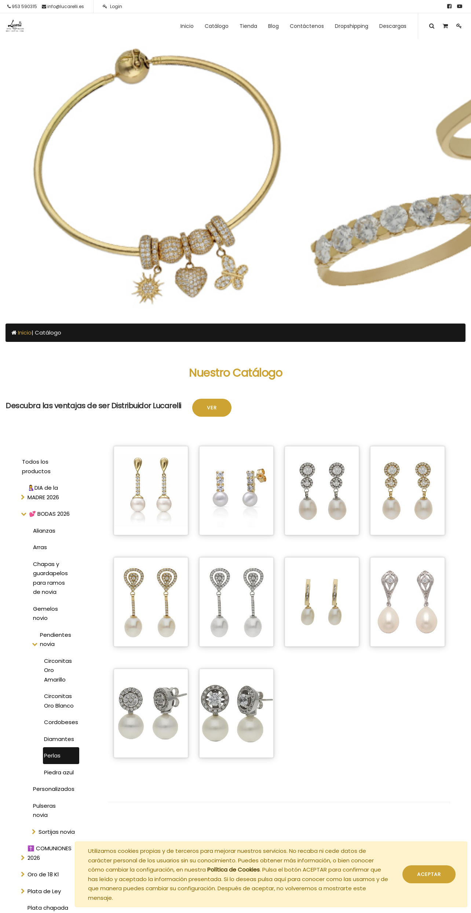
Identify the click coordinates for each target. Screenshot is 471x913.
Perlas (52, 755)
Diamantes (59, 739)
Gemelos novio (45, 613)
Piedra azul (59, 772)
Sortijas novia (57, 832)
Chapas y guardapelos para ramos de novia (50, 578)
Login (112, 6)
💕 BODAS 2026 (49, 514)
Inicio (25, 332)
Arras (40, 547)
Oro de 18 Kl (43, 874)
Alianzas (44, 530)
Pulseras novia (44, 810)
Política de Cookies (233, 869)
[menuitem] (187, 26)
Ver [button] (212, 407)
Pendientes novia (55, 639)
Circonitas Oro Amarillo (58, 670)
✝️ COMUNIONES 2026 (50, 853)
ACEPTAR (429, 874)
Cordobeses (61, 722)
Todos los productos (36, 466)
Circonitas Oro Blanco (59, 700)
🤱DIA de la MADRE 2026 (43, 492)
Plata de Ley (44, 891)
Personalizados (53, 789)
